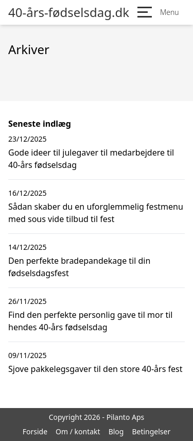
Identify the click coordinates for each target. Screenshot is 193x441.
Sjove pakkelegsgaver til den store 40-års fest (95, 369)
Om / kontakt (78, 431)
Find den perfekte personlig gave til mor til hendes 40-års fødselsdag (90, 321)
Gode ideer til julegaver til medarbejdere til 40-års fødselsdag (91, 159)
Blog (116, 431)
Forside (35, 431)
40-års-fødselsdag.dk (68, 12)
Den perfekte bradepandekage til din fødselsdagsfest (79, 267)
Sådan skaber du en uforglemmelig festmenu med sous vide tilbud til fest (95, 213)
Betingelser (151, 431)
